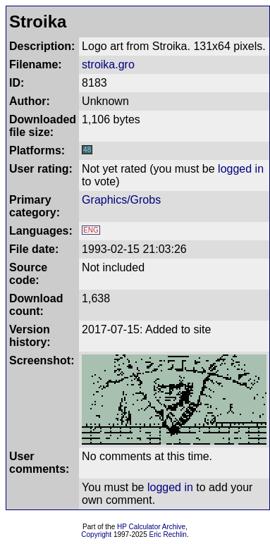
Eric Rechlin (168, 534)
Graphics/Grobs (121, 200)
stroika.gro (108, 64)
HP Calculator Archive (151, 527)
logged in (241, 169)
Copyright (96, 534)
